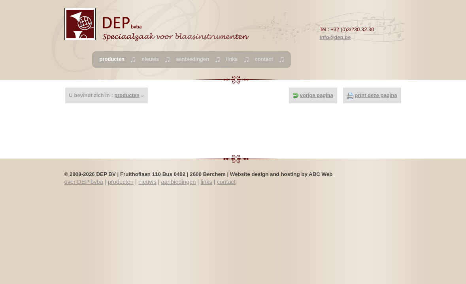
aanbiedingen (192, 59)
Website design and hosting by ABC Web (281, 174)
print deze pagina (376, 95)
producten (127, 95)
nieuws (150, 59)
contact (264, 59)
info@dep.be (335, 37)
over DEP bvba (83, 182)
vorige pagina (316, 95)
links (232, 59)
